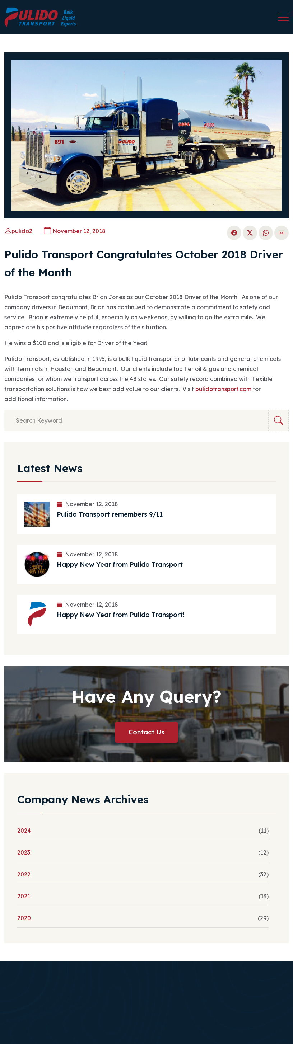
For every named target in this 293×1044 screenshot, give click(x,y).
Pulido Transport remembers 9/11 (110, 514)
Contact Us (146, 732)
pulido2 (18, 231)
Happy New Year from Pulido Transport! (121, 615)
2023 (23, 852)
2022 (24, 874)
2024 (24, 830)
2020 (24, 918)
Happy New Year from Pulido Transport (120, 564)
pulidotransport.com (223, 388)
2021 (23, 896)
